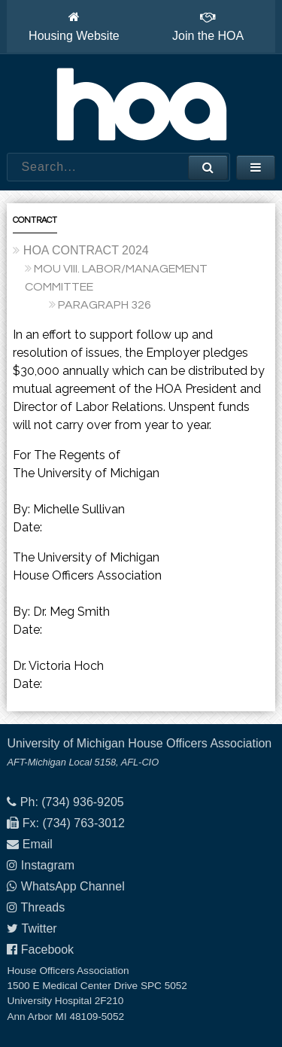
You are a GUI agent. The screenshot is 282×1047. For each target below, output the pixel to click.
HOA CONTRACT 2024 (86, 250)
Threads (43, 907)
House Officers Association (141, 104)
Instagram (47, 865)
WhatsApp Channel (73, 886)
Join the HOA (208, 26)
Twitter (39, 928)
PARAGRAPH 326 (104, 305)
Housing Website (74, 26)
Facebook (47, 949)
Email (38, 844)
